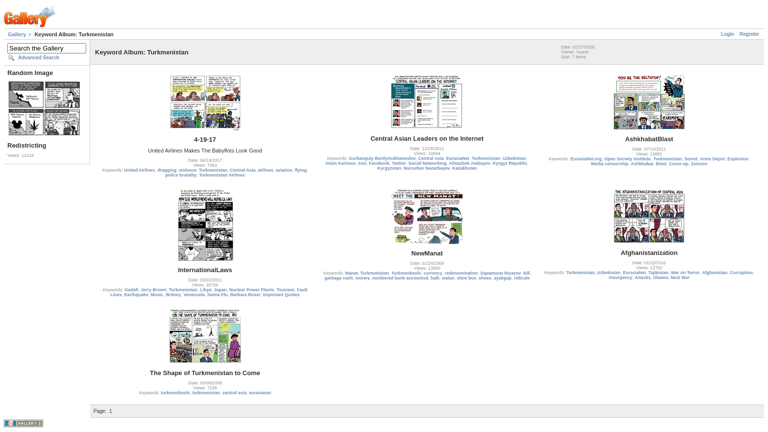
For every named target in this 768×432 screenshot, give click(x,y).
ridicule (521, 278)
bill (526, 273)
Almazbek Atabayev (469, 163)
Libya (206, 289)
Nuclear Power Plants (251, 289)
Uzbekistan (514, 158)
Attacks (643, 277)
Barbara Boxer (245, 294)
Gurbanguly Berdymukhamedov (382, 158)
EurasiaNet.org (586, 158)
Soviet (690, 158)
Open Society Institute (627, 158)
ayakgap (502, 278)
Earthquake (136, 294)
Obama (661, 277)
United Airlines (139, 170)
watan (448, 278)
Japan (220, 289)
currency (433, 273)
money (363, 278)
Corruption (741, 272)
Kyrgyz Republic (510, 163)
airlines (266, 170)
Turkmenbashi (406, 273)
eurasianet (260, 392)
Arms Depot (712, 158)
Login (727, 34)
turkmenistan (206, 392)
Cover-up (679, 163)
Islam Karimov (341, 163)
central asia (234, 392)
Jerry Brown (154, 289)
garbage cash (339, 278)
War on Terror (685, 272)
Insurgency (620, 277)
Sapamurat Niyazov (500, 273)
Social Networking (427, 163)
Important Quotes (281, 294)
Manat (351, 273)
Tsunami (285, 289)
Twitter (399, 163)
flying (301, 170)
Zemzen (699, 163)
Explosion (737, 158)
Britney (173, 294)
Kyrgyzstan (389, 168)
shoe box (467, 278)
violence (187, 170)
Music (157, 294)
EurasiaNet (457, 158)
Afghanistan (714, 272)
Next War (680, 277)
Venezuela (194, 294)
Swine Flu (217, 294)
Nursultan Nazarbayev (427, 168)
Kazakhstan (465, 168)
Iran (362, 163)
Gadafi (131, 289)
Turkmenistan (213, 170)
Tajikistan (658, 272)
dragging (166, 170)
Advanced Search (38, 57)
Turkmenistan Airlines (222, 175)
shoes (485, 278)
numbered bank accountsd (400, 278)
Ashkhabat (642, 163)
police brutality (180, 175)
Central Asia (242, 170)
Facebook (379, 163)
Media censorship (609, 163)
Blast (661, 163)
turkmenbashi (175, 392)
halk (435, 278)
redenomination (461, 273)
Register (749, 34)
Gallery (17, 34)
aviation (284, 170)
